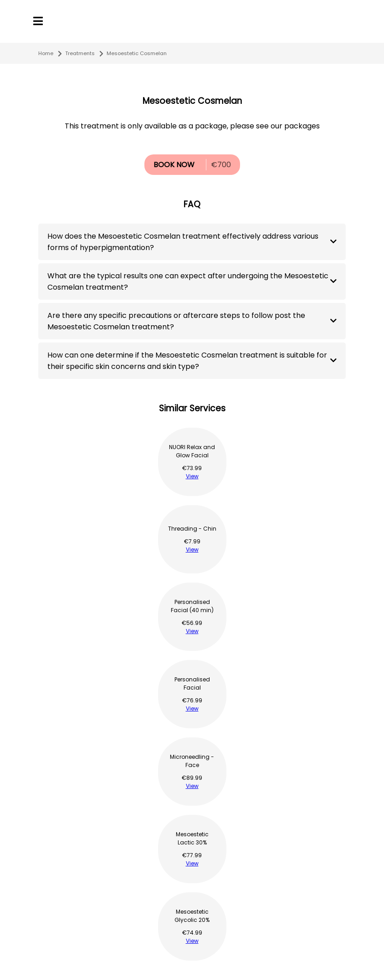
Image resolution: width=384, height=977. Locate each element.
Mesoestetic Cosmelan (137, 53)
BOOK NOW (174, 164)
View (192, 476)
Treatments (80, 53)
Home (45, 53)
